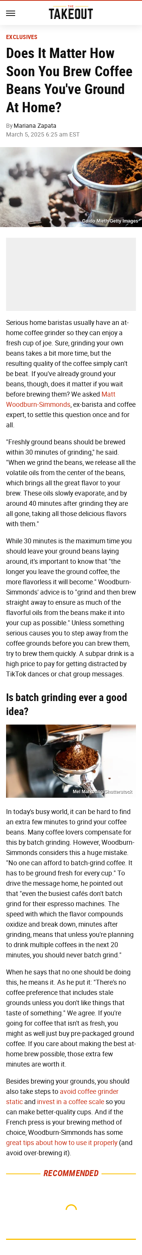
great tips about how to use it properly (61, 1143)
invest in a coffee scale (70, 1102)
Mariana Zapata (35, 125)
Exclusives (21, 37)
